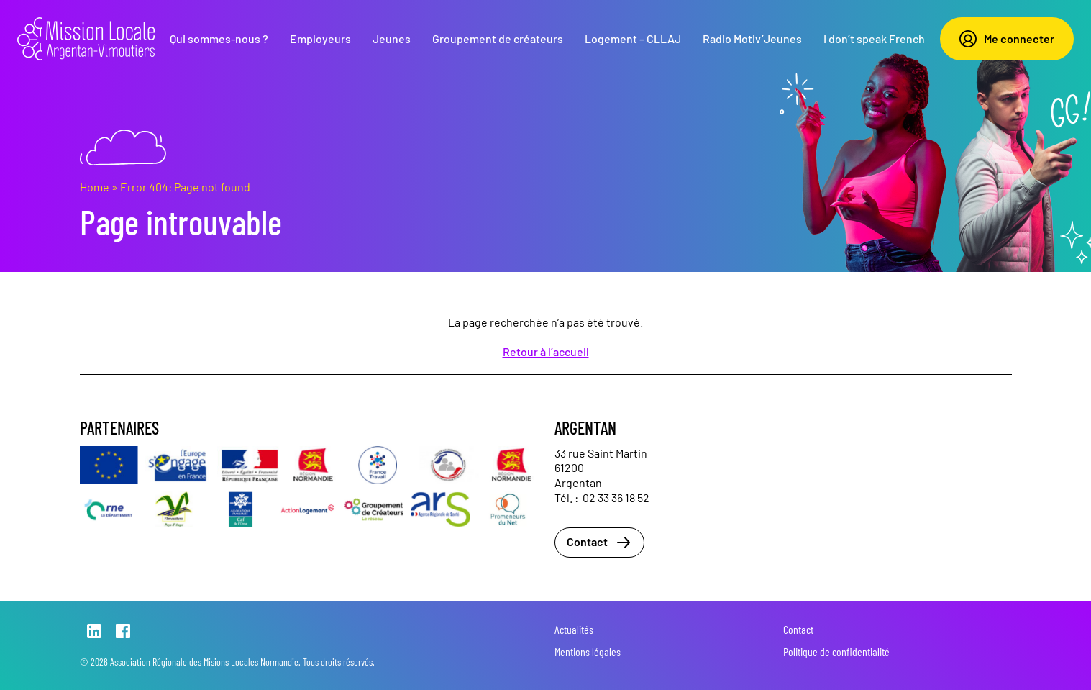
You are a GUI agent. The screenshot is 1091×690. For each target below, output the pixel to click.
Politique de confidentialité (836, 651)
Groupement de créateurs (497, 38)
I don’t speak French (874, 38)
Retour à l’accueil (546, 351)
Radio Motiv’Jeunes (752, 38)
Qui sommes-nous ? (219, 38)
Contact (599, 542)
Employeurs (320, 38)
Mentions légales (587, 651)
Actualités (573, 629)
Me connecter (1006, 38)
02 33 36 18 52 (616, 497)
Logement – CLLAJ (633, 38)
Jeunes (392, 38)
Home (94, 187)
